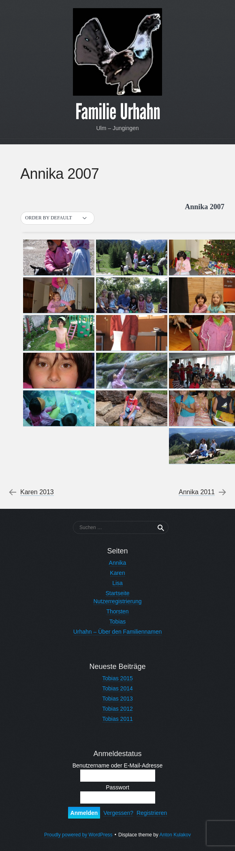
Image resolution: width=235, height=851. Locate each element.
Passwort (117, 787)
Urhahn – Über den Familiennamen (117, 631)
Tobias (117, 621)
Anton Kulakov (175, 835)
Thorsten (117, 611)
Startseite (117, 593)
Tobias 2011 (117, 719)
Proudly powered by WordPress (78, 835)
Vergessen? (118, 813)
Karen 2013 (37, 492)
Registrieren (152, 813)
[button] (57, 218)
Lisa (117, 583)
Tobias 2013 (117, 698)
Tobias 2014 (117, 688)
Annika (117, 562)
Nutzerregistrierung (117, 601)
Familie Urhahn (117, 112)
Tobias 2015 (117, 678)
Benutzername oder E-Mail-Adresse (118, 765)
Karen (117, 573)
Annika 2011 (197, 492)
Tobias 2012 (117, 708)
